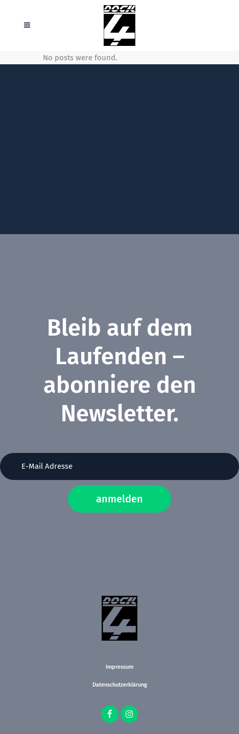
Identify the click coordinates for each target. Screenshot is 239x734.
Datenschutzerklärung (119, 684)
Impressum (119, 667)
